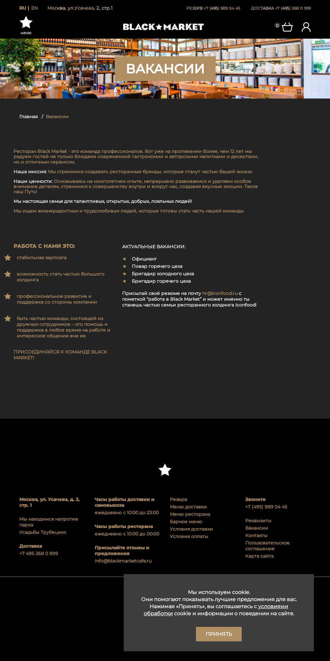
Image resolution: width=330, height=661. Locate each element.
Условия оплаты (189, 536)
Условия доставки (191, 529)
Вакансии (256, 528)
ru (22, 8)
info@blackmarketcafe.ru (123, 561)
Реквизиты (258, 521)
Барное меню (186, 521)
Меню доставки (188, 507)
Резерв (178, 499)
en (34, 8)
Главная (28, 116)
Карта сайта (259, 556)
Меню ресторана (190, 514)
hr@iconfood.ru (220, 293)
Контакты (256, 535)
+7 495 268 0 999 (38, 553)
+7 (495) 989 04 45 (266, 507)
